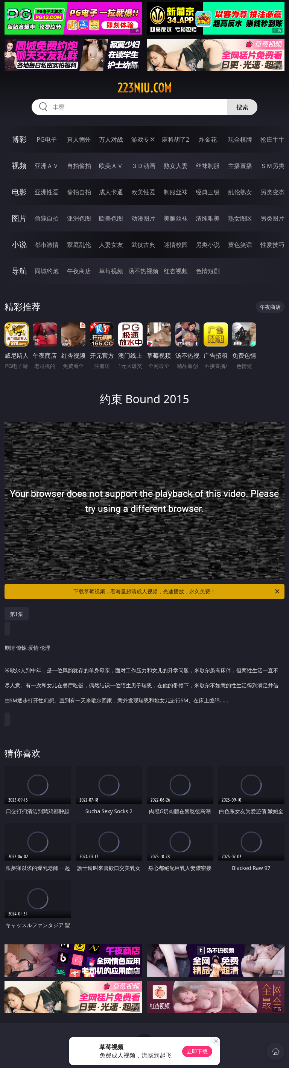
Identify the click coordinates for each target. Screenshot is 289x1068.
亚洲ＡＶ (47, 166)
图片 (19, 218)
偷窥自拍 (47, 218)
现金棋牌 (240, 139)
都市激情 (47, 245)
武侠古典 (143, 245)
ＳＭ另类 (272, 166)
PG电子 (46, 139)
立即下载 (197, 1051)
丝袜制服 (208, 166)
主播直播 (240, 166)
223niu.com (144, 87)
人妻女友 (111, 245)
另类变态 (272, 192)
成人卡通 (111, 192)
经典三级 (208, 192)
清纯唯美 (208, 218)
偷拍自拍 (79, 192)
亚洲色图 (79, 218)
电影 (19, 192)
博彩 (19, 139)
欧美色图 (111, 218)
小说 (19, 244)
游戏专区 (143, 139)
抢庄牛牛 (272, 139)
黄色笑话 (240, 245)
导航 (19, 271)
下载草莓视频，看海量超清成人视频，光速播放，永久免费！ (177, 591)
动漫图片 (143, 218)
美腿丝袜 (176, 218)
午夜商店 (79, 271)
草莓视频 (111, 271)
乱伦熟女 (240, 192)
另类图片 (272, 218)
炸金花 (208, 139)
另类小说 (208, 245)
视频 (19, 165)
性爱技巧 (272, 245)
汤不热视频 (143, 271)
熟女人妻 (176, 166)
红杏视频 (176, 271)
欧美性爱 (143, 192)
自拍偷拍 (79, 166)
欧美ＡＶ (111, 166)
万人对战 (111, 139)
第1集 (16, 613)
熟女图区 (240, 218)
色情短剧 (208, 271)
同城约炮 (47, 271)
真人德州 (79, 139)
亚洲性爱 (47, 192)
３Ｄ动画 (143, 166)
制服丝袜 (176, 192)
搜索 (242, 107)
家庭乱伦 (79, 245)
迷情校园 (176, 245)
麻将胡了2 (175, 139)
